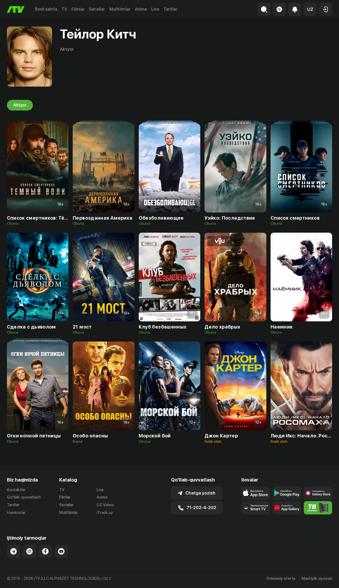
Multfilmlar (120, 9)
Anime (141, 9)
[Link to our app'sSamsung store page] (318, 493)
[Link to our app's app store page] (255, 493)
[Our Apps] (255, 507)
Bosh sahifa (46, 9)
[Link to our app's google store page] (286, 493)
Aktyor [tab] (20, 105)
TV (64, 9)
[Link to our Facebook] (45, 551)
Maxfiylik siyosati (317, 578)
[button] (310, 9)
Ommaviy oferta (280, 578)
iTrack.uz (105, 512)
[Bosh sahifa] (15, 9)
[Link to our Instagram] (29, 551)
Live (155, 9)
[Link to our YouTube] (61, 551)
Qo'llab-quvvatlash (24, 497)
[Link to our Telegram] (13, 551)
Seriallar (97, 9)
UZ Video (105, 504)
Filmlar (78, 9)
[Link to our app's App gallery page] (286, 507)
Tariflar (170, 9)
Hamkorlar (16, 512)
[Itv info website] (318, 507)
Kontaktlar (16, 489)
